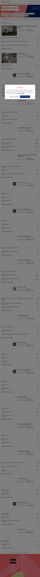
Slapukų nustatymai (14, 96)
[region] (20, 92)
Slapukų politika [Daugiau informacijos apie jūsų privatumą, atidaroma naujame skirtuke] (21, 93)
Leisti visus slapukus (25, 96)
